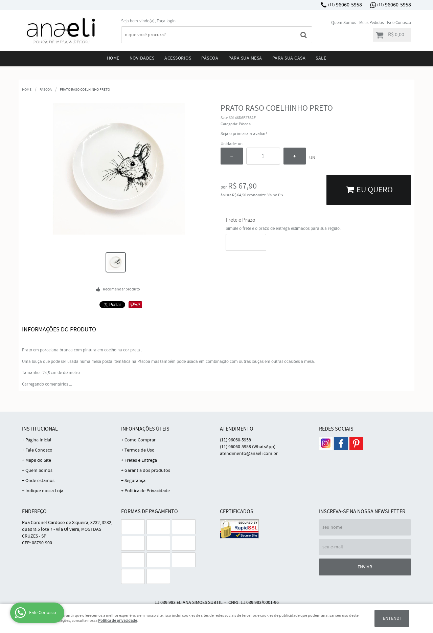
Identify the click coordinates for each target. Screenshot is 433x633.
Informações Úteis (145, 429)
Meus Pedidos (371, 23)
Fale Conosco (399, 23)
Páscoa (209, 58)
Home (113, 58)
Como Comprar (140, 440)
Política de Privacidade (147, 491)
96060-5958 (345, 4)
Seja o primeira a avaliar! (244, 134)
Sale (321, 58)
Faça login (166, 21)
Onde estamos (39, 481)
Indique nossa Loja (44, 491)
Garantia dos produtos (147, 470)
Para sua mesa (245, 58)
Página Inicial (38, 440)
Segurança (134, 481)
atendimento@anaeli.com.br (249, 454)
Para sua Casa (289, 58)
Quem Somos (343, 23)
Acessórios (177, 58)
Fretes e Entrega (140, 460)
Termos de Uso (139, 450)
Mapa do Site (38, 460)
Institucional (40, 429)
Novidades (142, 58)
